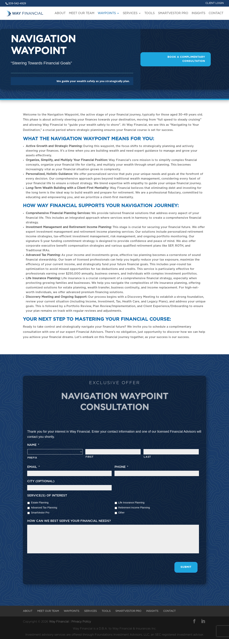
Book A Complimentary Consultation (186, 59)
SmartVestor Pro (40, 512)
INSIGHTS (198, 13)
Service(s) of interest (47, 495)
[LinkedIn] (203, 622)
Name (33, 444)
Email (33, 466)
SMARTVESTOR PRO (173, 13)
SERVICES (130, 13)
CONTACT (216, 13)
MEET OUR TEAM (81, 13)
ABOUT (60, 13)
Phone (121, 466)
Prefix (32, 458)
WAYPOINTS (107, 13)
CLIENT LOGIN (214, 3)
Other (121, 512)
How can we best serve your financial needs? (69, 520)
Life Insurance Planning (131, 502)
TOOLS (149, 13)
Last (147, 457)
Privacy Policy (81, 621)
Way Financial (59, 621)
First (89, 457)
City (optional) (41, 481)
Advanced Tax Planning (44, 507)
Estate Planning (39, 502)
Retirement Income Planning (134, 507)
